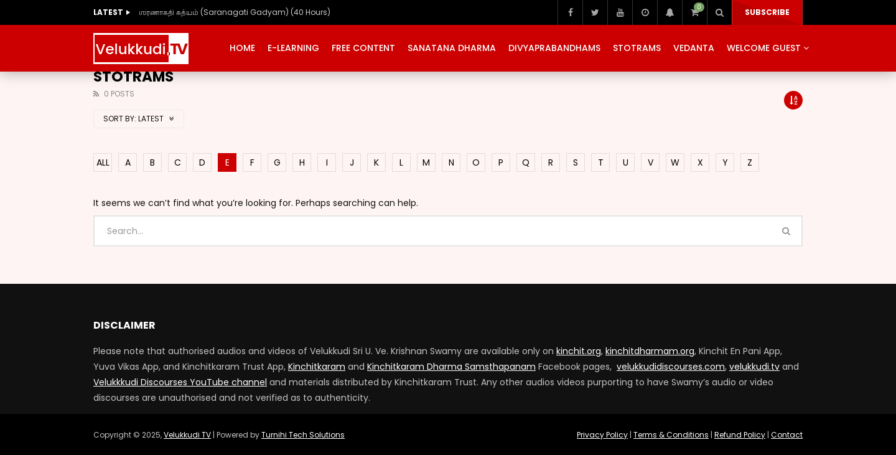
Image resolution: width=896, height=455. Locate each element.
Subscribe (767, 12)
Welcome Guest (764, 48)
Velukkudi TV (187, 434)
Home (242, 48)
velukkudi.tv (754, 366)
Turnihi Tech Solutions (303, 434)
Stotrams (637, 48)
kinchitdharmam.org (649, 351)
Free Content (363, 48)
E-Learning (293, 48)
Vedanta (693, 48)
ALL (103, 162)
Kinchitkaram (316, 366)
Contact (787, 434)
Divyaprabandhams (554, 48)
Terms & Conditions (671, 434)
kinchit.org (578, 351)
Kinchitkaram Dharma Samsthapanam (451, 366)
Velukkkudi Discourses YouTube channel (180, 382)
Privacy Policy (602, 434)
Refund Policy (739, 434)
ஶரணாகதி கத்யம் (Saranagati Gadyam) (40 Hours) (234, 12)
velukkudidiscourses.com (671, 366)
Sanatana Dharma (452, 48)
